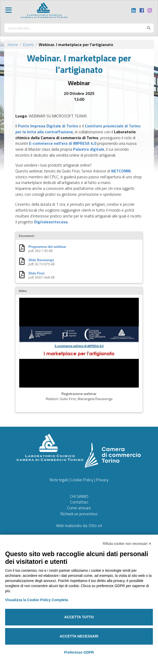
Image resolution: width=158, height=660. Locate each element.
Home (13, 44)
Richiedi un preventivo (79, 514)
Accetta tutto (79, 617)
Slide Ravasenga (41, 260)
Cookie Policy (81, 480)
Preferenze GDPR (79, 652)
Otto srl (95, 525)
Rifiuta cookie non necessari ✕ (127, 544)
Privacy (102, 480)
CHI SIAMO (79, 496)
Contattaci (79, 502)
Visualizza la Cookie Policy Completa (36, 600)
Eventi (28, 44)
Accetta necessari (79, 636)
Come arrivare (79, 508)
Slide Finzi (36, 273)
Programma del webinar (47, 247)
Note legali (59, 480)
